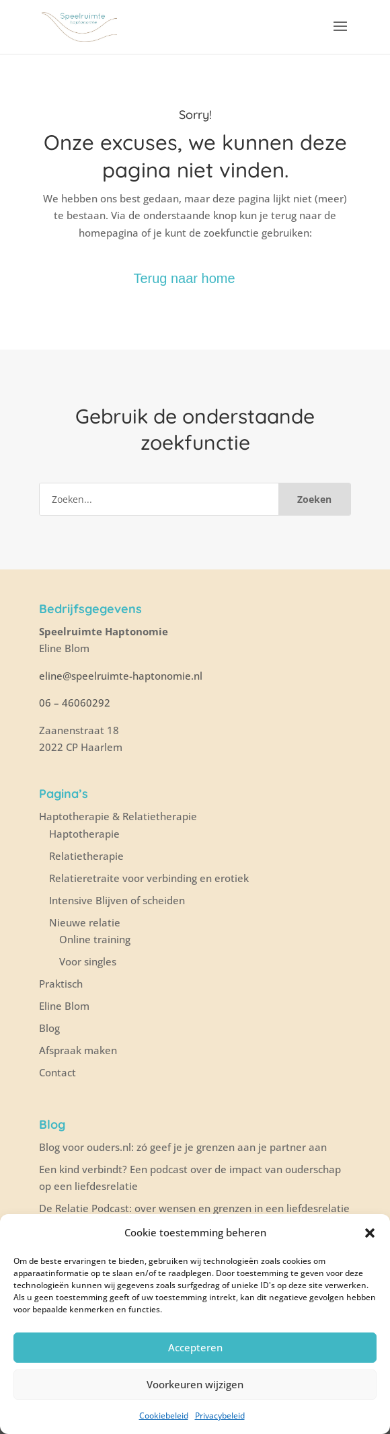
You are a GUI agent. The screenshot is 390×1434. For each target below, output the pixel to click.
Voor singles (87, 961)
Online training (94, 939)
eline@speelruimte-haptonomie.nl (122, 675)
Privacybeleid (220, 1415)
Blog (49, 1028)
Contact (57, 1072)
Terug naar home (184, 278)
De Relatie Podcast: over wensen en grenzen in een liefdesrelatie (194, 1208)
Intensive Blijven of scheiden (117, 900)
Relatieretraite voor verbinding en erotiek (149, 878)
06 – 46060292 (74, 702)
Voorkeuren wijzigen (195, 1384)
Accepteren (195, 1347)
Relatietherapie (86, 856)
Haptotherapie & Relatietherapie (118, 816)
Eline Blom (64, 1005)
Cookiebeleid (163, 1415)
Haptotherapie (84, 833)
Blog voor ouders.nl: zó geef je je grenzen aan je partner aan (183, 1147)
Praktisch (61, 983)
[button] (370, 1233)
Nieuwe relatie (84, 922)
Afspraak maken (78, 1050)
